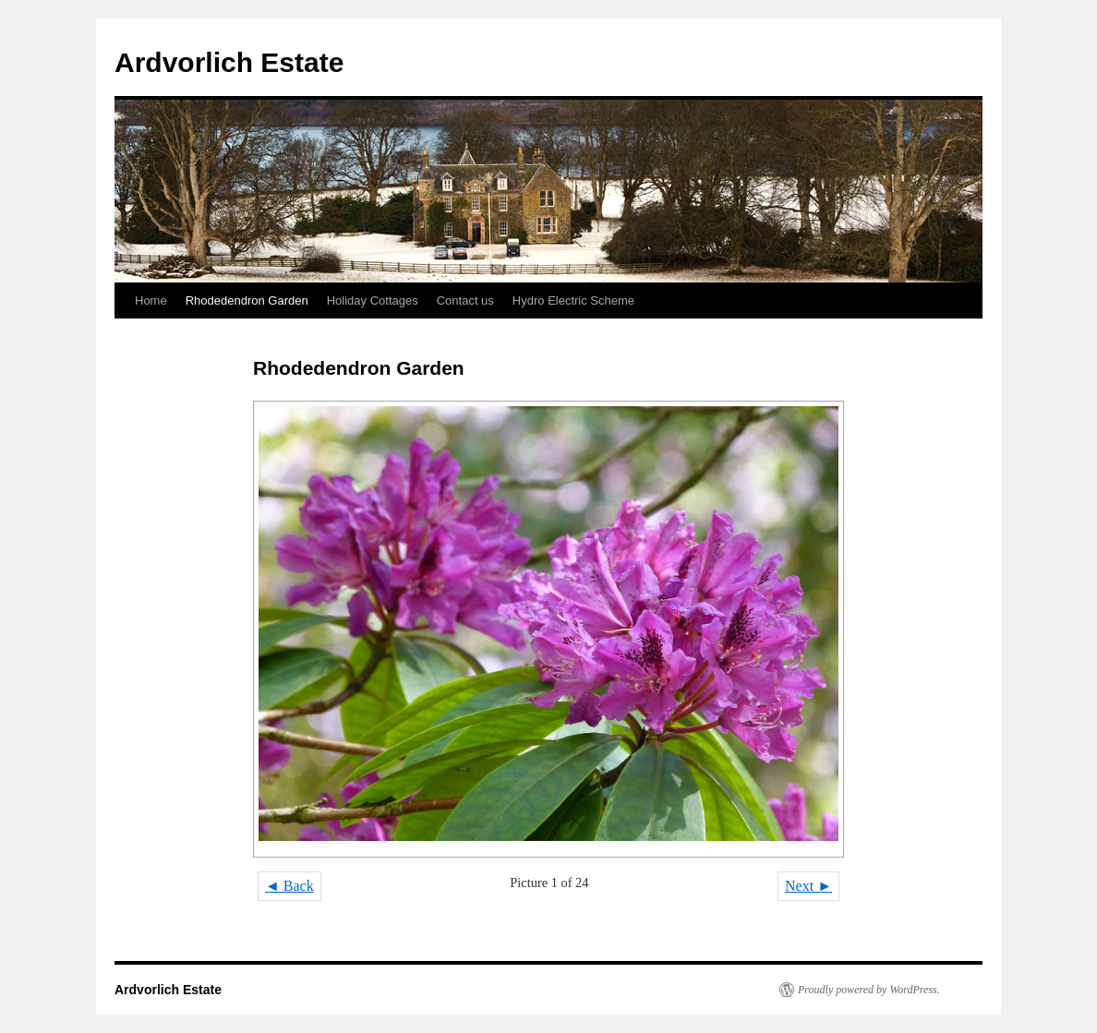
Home (151, 300)
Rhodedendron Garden (247, 300)
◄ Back (289, 886)
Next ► (808, 886)
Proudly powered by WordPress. (869, 989)
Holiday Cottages (372, 300)
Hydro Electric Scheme (573, 300)
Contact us (465, 300)
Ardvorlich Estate (229, 62)
